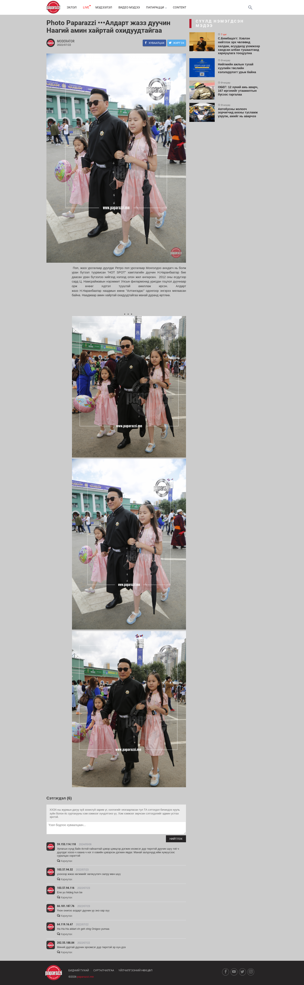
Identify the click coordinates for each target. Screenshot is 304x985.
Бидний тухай (78, 970)
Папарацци (156, 7)
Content (179, 7)
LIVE (86, 7)
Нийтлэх (176, 838)
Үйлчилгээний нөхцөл (135, 970)
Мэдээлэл (103, 7)
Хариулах (64, 861)
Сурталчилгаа (103, 970)
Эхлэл (72, 7)
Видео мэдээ (129, 7)
